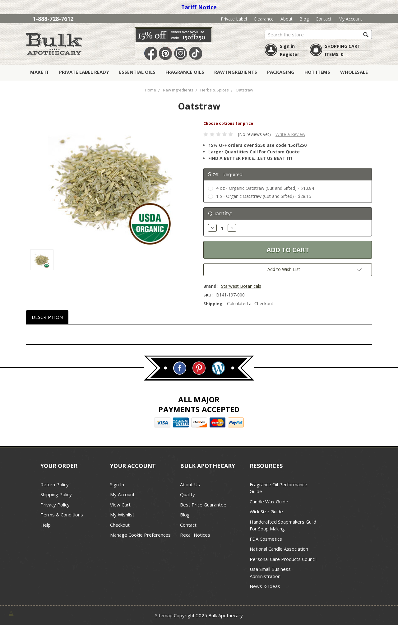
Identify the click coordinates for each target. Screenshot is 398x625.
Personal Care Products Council (283, 559)
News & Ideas (265, 586)
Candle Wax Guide (269, 501)
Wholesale (354, 72)
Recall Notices (195, 535)
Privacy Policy (55, 504)
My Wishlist (122, 514)
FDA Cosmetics (266, 539)
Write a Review (290, 134)
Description (47, 317)
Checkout (120, 525)
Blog (304, 19)
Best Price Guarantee (203, 504)
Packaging (280, 72)
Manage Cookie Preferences (140, 535)
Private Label (234, 19)
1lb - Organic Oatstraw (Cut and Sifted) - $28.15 (263, 196)
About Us (190, 484)
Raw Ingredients (235, 72)
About (286, 19)
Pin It (165, 54)
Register (289, 54)
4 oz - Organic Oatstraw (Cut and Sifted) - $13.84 (265, 188)
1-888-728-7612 (53, 18)
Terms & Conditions (61, 514)
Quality (187, 494)
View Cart (120, 504)
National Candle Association (279, 549)
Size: (225, 174)
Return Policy (54, 484)
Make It (39, 72)
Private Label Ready (84, 72)
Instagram (180, 54)
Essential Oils (137, 72)
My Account (350, 19)
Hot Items (317, 72)
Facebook (150, 54)
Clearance (264, 19)
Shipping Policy (56, 494)
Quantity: (220, 213)
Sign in (287, 46)
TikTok (195, 54)
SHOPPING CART (342, 46)
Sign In (117, 484)
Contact (323, 19)
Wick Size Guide (266, 511)
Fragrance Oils (184, 72)
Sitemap (164, 615)
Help (45, 525)
